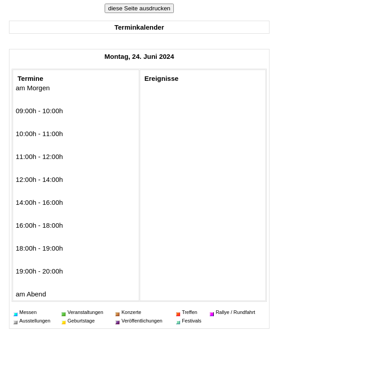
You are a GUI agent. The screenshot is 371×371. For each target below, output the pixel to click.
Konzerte (128, 312)
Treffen (186, 312)
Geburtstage (78, 320)
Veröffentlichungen (138, 320)
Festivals (188, 320)
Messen (25, 312)
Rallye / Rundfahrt (232, 312)
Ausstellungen (31, 320)
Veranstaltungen (82, 312)
